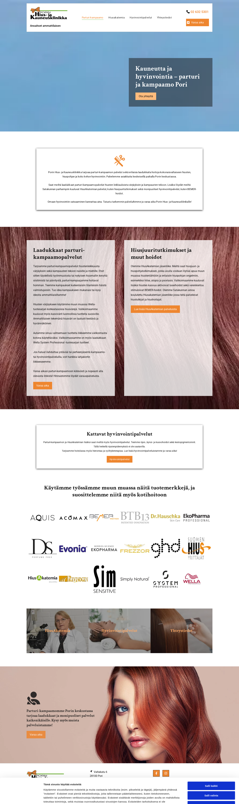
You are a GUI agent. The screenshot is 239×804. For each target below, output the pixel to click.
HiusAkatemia (57, 630)
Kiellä (211, 779)
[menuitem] (92, 17)
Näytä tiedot (177, 797)
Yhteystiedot (181, 630)
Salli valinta (211, 770)
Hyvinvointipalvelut (119, 630)
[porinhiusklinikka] (42, 517)
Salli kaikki (211, 760)
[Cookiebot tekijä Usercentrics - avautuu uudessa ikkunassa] (21, 797)
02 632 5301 (200, 12)
